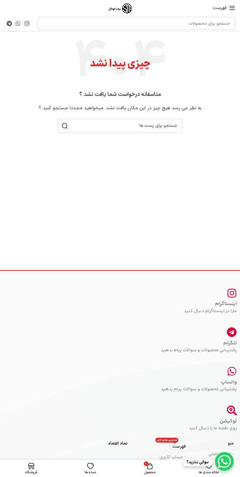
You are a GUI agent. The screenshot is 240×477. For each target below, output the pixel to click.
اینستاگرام (226, 304)
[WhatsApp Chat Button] (224, 461)
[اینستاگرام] (232, 293)
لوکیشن (228, 421)
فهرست (170, 445)
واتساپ (229, 382)
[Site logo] (120, 7)
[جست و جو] (136, 23)
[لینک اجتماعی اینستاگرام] (26, 23)
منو (231, 443)
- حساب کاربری (172, 457)
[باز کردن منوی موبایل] (223, 8)
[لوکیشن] (232, 411)
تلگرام (230, 343)
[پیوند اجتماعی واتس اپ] (18, 23)
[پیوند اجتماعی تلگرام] (9, 23)
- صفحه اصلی (221, 454)
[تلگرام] (232, 332)
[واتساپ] (232, 371)
